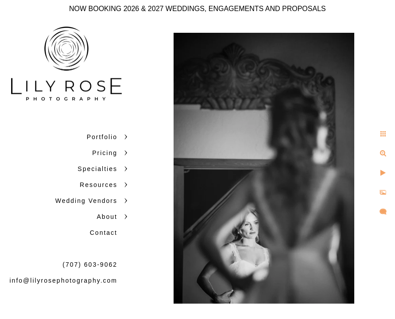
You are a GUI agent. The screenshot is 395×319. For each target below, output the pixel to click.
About (107, 216)
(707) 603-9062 (89, 264)
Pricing (104, 152)
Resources (98, 184)
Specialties (97, 168)
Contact (103, 232)
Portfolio (102, 136)
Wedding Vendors (86, 200)
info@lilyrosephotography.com (64, 280)
